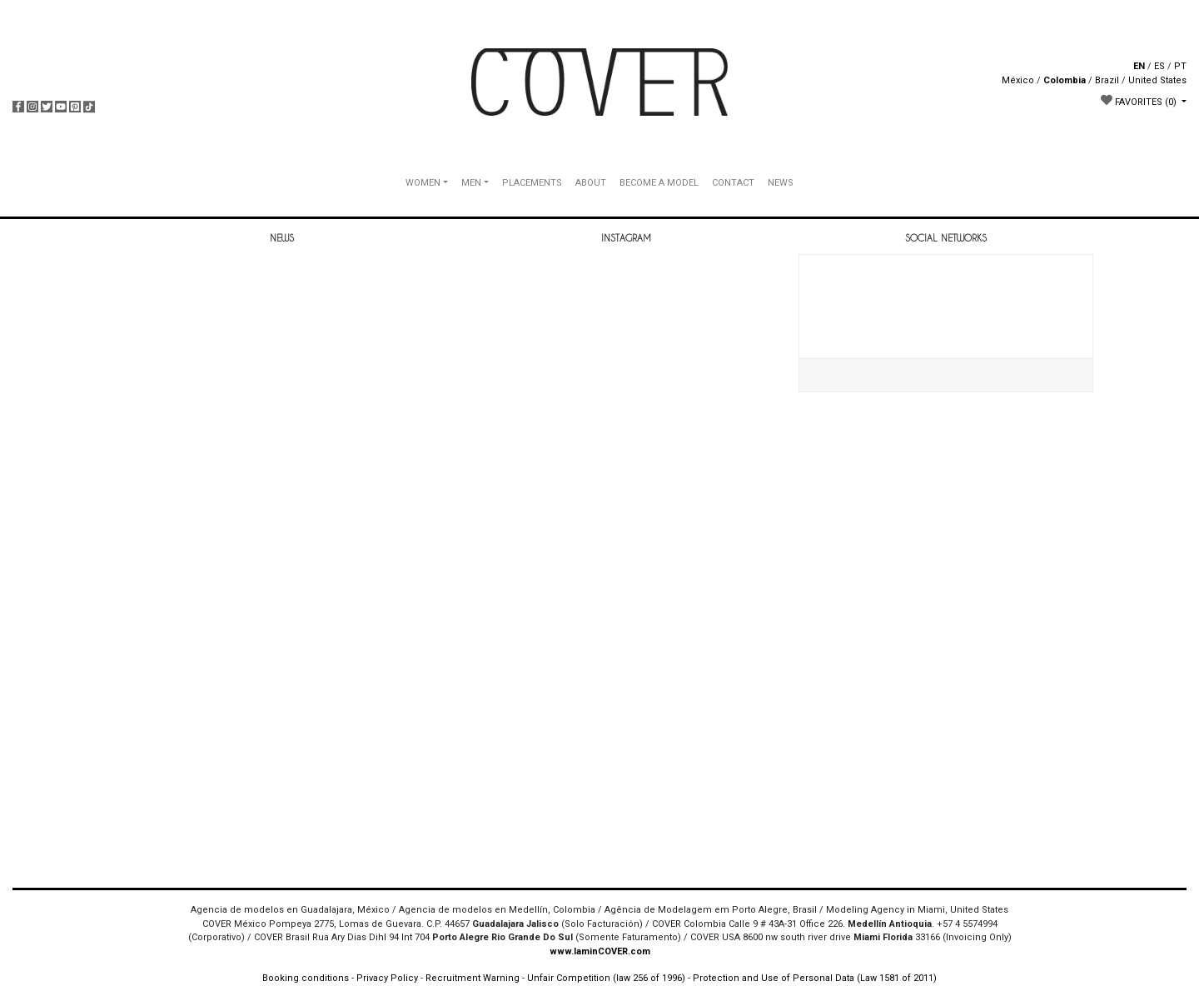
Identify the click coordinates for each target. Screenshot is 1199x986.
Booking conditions (305, 978)
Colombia (1064, 80)
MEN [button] (471, 182)
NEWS (781, 182)
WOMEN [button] (422, 182)
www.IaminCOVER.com (600, 951)
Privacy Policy (387, 978)
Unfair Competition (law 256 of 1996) (606, 978)
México (1018, 80)
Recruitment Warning (472, 978)
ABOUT (590, 182)
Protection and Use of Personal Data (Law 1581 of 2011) (815, 978)
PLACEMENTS (532, 182)
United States (1157, 80)
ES (1159, 66)
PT (1180, 66)
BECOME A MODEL (659, 182)
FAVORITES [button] (1140, 100)
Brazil (1107, 80)
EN (1139, 66)
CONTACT (733, 182)
